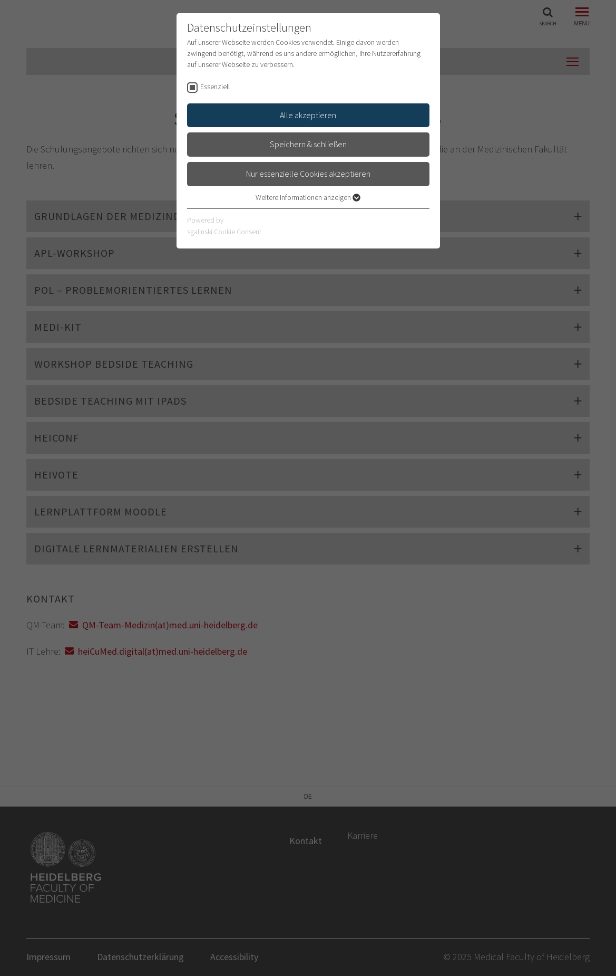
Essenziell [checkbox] (215, 86)
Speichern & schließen (308, 144)
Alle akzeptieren (308, 115)
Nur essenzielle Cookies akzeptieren (308, 173)
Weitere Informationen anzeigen (308, 197)
